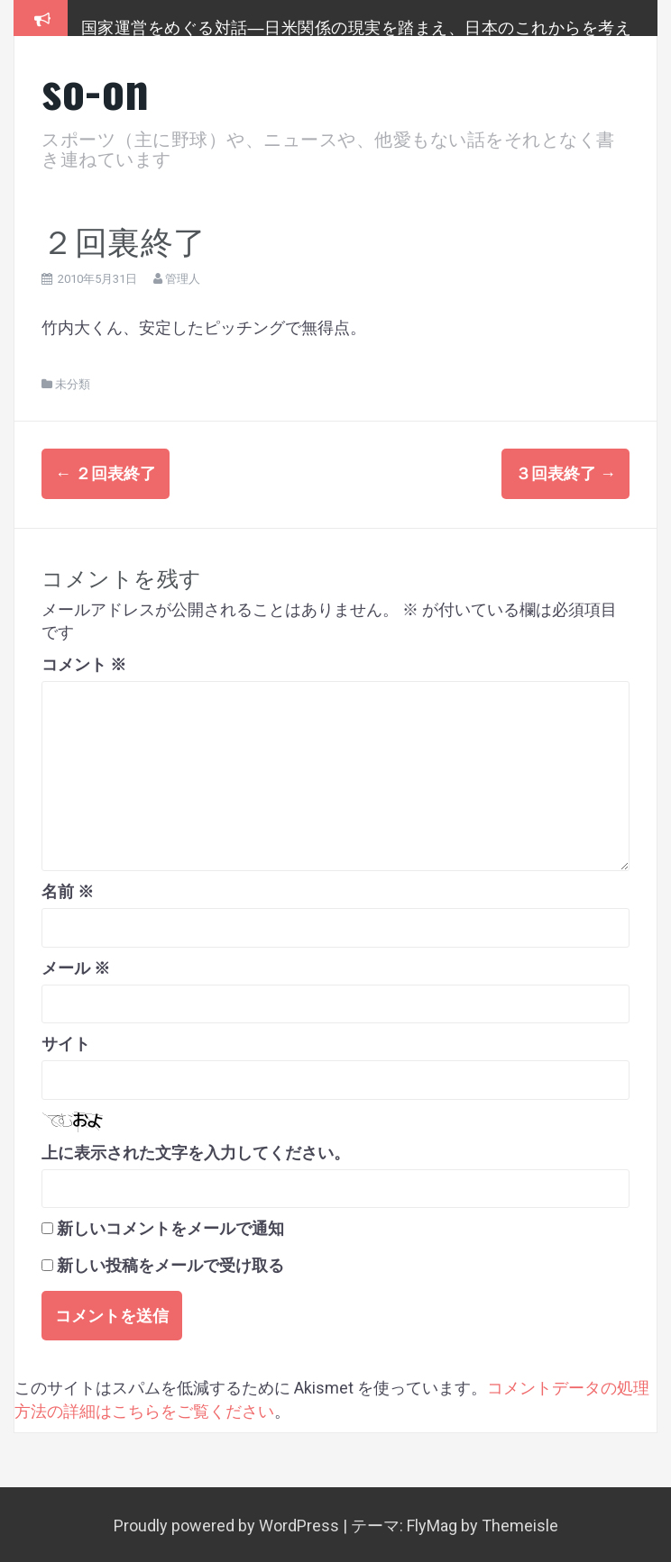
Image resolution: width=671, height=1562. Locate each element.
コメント (83, 661)
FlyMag (432, 1522)
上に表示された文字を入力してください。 (195, 1149)
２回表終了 (105, 473)
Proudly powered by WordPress (228, 1522)
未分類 (72, 384)
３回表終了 (565, 473)
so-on (95, 88)
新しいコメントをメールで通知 (170, 1226)
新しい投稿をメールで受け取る (170, 1262)
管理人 (182, 279)
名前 (67, 889)
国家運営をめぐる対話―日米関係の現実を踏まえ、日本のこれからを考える (356, 35)
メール (75, 965)
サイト (65, 1041)
